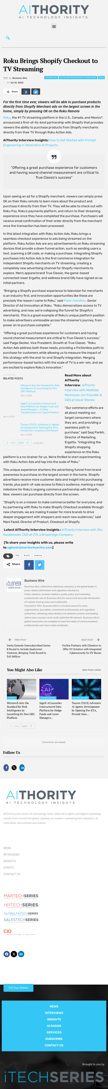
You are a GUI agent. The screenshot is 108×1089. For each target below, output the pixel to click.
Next (24, 442)
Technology (51, 78)
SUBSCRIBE (54, 1039)
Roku (7, 117)
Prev (10, 442)
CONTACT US (54, 1045)
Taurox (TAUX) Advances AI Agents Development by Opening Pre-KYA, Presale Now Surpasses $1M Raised (40, 427)
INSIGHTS (54, 1019)
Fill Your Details (18, 987)
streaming (38, 555)
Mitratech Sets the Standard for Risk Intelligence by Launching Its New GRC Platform (40, 388)
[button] (54, 26)
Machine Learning (48, 698)
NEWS (54, 1006)
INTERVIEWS (54, 1013)
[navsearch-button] (7, 38)
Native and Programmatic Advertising (78, 78)
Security (12, 698)
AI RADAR (54, 1026)
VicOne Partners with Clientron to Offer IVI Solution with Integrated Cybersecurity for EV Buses (81, 649)
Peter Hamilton (75, 301)
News (101, 78)
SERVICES (54, 1032)
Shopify (27, 555)
